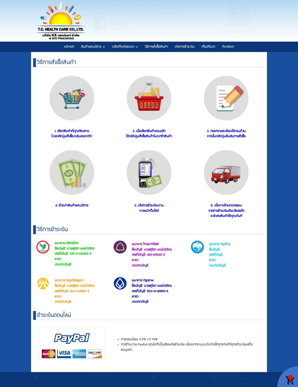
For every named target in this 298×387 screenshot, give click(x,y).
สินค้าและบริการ (93, 46)
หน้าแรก (69, 46)
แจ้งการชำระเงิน (185, 46)
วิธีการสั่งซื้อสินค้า (156, 46)
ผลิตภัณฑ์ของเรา (125, 46)
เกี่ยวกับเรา (208, 46)
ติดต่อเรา (228, 46)
